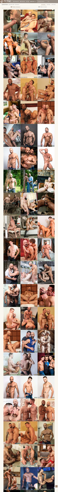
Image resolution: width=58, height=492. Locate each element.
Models (32, 1)
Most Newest (43, 4)
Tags (27, 1)
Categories (16, 1)
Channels (22, 1)
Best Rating (48, 4)
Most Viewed (54, 4)
